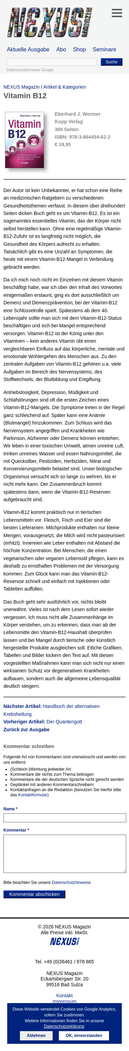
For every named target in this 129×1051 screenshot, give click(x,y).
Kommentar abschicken (34, 894)
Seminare (104, 49)
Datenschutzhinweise (71, 882)
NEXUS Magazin (21, 87)
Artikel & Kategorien (64, 87)
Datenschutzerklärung (64, 1026)
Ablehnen (36, 1035)
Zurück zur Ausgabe (26, 729)
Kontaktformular (32, 795)
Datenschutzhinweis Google (30, 70)
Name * (10, 809)
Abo (61, 49)
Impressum (64, 1001)
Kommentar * (16, 830)
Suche (111, 62)
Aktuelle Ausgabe (28, 49)
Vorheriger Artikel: (42, 721)
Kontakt (64, 995)
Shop (79, 49)
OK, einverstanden (84, 1035)
